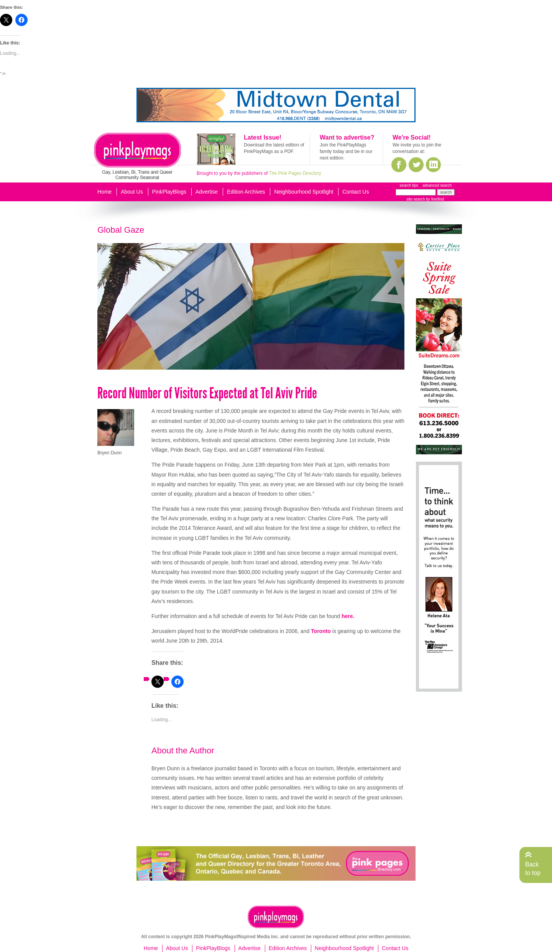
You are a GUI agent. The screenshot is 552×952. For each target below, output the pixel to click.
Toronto (321, 631)
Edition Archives (246, 192)
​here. (348, 616)
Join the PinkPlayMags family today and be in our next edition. (346, 151)
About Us (132, 192)
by (434, 199)
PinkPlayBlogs (169, 192)
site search (415, 199)
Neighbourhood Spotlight (303, 192)
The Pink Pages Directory (295, 173)
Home (104, 192)
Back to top (532, 868)
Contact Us (355, 192)
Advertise (207, 192)
